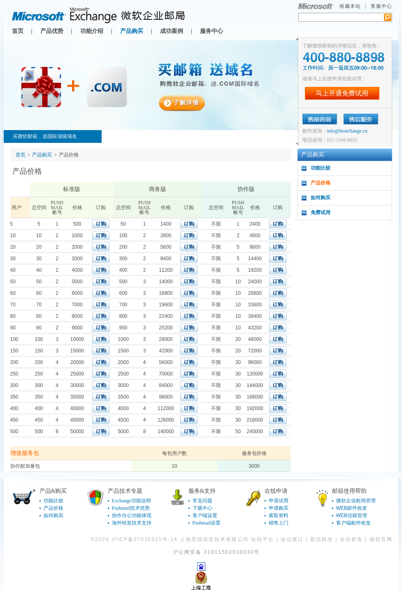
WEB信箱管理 (351, 515)
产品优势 (51, 31)
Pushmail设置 (207, 523)
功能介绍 (91, 31)
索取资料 (278, 515)
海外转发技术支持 (131, 523)
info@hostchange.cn (347, 131)
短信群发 (351, 539)
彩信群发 (321, 539)
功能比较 (320, 168)
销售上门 (278, 523)
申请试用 (278, 501)
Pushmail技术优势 (131, 508)
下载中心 (202, 508)
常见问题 (202, 501)
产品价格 (320, 183)
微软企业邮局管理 (356, 501)
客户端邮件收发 (353, 523)
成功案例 (171, 31)
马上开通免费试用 (342, 93)
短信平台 (262, 539)
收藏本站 (350, 6)
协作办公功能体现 (131, 515)
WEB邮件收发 (351, 508)
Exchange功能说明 (131, 501)
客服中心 (381, 6)
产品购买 (131, 31)
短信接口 (292, 539)
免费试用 (320, 212)
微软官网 (381, 539)
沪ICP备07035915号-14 (145, 539)
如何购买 (320, 198)
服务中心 (211, 31)
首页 (17, 31)
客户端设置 (205, 515)
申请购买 (278, 508)
